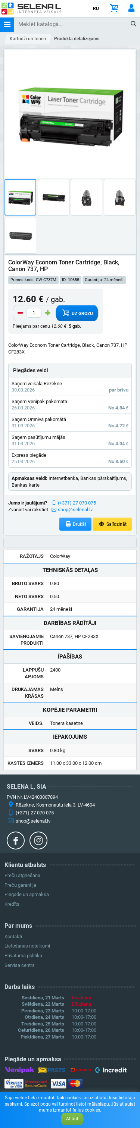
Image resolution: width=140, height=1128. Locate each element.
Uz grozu (77, 312)
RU (96, 8)
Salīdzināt (112, 524)
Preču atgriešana (22, 875)
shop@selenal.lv (75, 509)
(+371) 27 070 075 (77, 503)
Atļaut (72, 1118)
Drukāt (76, 524)
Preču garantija (20, 885)
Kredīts (11, 904)
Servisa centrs (19, 965)
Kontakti (13, 936)
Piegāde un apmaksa (26, 894)
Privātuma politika (23, 955)
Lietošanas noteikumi (27, 946)
